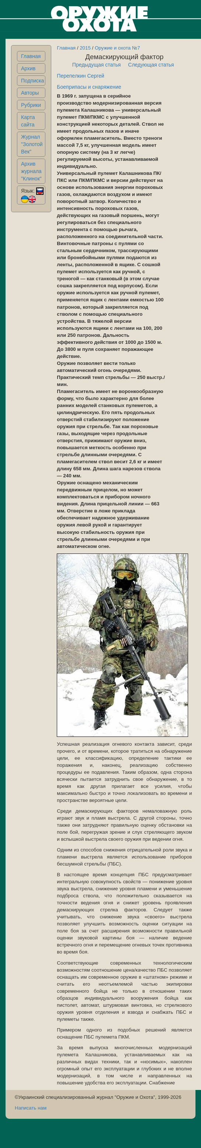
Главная (31, 56)
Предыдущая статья (96, 65)
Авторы (30, 93)
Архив (28, 68)
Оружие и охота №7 (117, 48)
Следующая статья (151, 65)
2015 (85, 48)
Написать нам (30, 1108)
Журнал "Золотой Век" (32, 144)
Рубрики (31, 105)
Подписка (32, 81)
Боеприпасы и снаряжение (89, 87)
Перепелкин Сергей (80, 76)
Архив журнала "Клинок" (31, 171)
